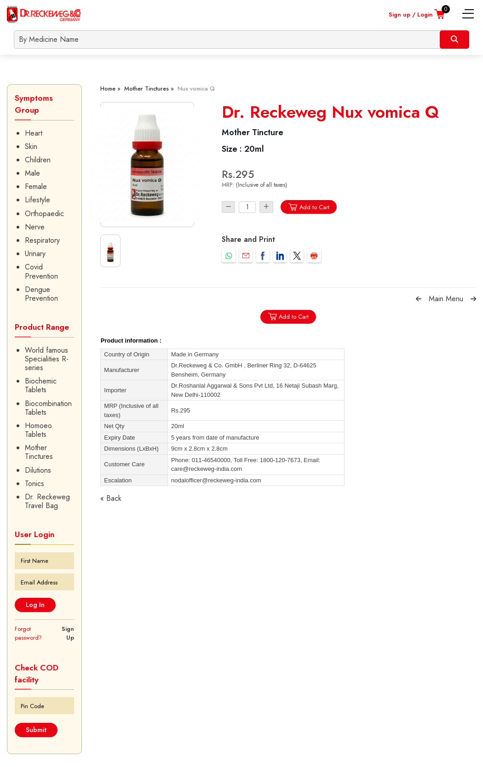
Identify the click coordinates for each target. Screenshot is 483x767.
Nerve (35, 227)
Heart (33, 133)
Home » (110, 88)
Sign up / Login (411, 14)
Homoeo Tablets (38, 430)
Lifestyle (37, 199)
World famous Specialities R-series (47, 359)
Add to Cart (308, 207)
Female (36, 186)
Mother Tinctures (39, 452)
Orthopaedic (44, 213)
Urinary (35, 253)
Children (38, 159)
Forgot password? (28, 633)
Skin (31, 146)
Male (32, 173)
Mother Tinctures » (149, 88)
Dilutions (38, 470)
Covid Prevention (41, 271)
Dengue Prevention (41, 294)
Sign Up (68, 633)
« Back (110, 498)
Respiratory (42, 240)
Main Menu (446, 298)
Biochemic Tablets (41, 385)
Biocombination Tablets (48, 408)
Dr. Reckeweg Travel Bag (47, 501)
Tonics (34, 483)
